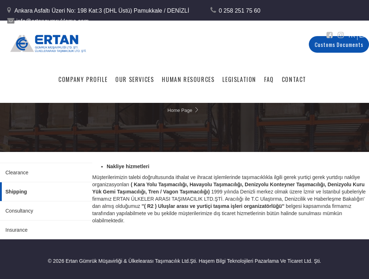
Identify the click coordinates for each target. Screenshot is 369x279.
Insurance (16, 230)
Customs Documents (339, 44)
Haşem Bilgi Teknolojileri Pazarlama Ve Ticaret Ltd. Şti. (260, 261)
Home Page (180, 110)
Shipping (16, 192)
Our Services (134, 78)
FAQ (269, 78)
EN (363, 35)
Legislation (239, 78)
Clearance (16, 172)
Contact (294, 78)
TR (351, 35)
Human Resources (188, 78)
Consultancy (19, 211)
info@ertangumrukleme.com (52, 21)
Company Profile (82, 78)
